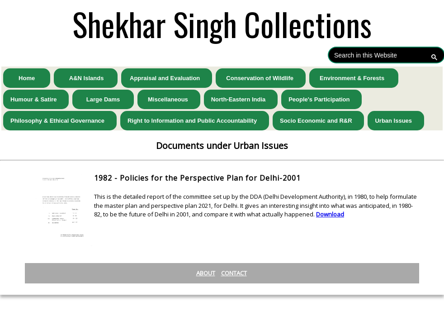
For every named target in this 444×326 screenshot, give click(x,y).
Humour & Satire (35, 99)
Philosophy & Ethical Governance (59, 120)
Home (26, 78)
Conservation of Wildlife (260, 78)
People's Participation (321, 99)
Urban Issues (395, 120)
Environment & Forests (353, 78)
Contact (234, 273)
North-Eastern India (240, 99)
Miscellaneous (169, 99)
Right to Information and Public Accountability (195, 120)
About (205, 273)
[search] (377, 55)
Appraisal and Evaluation (166, 78)
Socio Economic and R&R (318, 120)
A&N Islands (85, 78)
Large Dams (103, 99)
